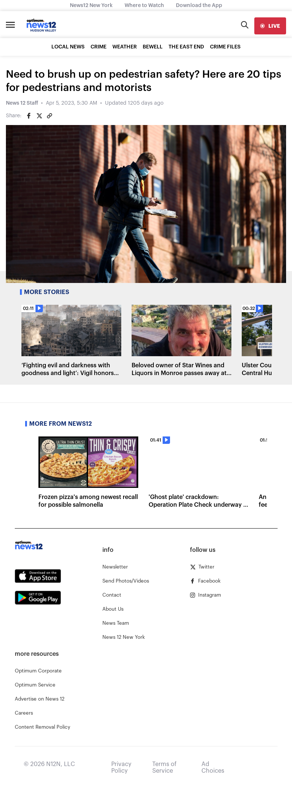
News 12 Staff (22, 103)
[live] (270, 25)
